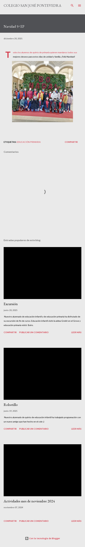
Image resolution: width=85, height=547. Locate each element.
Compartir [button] (71, 142)
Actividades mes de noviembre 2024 (29, 501)
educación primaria (29, 142)
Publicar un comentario (34, 332)
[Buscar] (72, 5)
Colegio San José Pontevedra (32, 5)
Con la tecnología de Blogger (42, 538)
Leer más (76, 332)
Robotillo (11, 404)
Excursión (11, 303)
